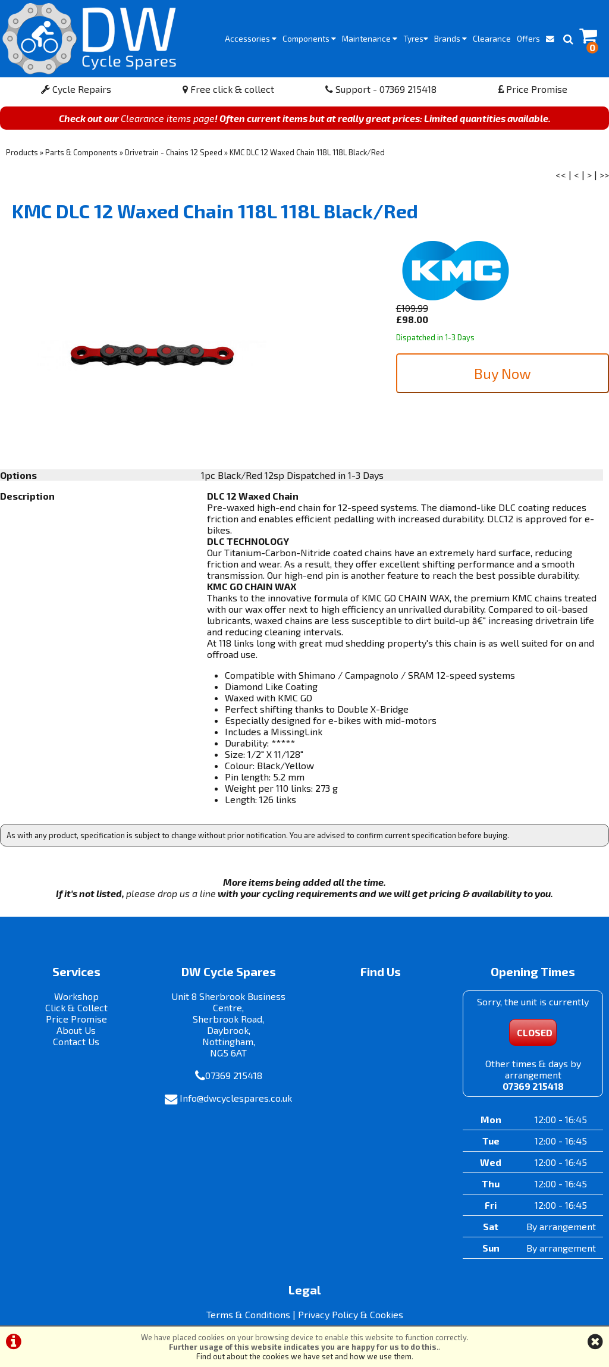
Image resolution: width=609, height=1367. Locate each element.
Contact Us (76, 1041)
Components (309, 38)
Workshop (76, 996)
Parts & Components (81, 152)
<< (560, 174)
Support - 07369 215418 (381, 89)
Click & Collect (76, 1007)
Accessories (251, 38)
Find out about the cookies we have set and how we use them (304, 1356)
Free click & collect (228, 89)
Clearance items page (168, 118)
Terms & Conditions (248, 1314)
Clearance (492, 38)
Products (22, 152)
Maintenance (369, 38)
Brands (450, 38)
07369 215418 (233, 1075)
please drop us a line (171, 893)
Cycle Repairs (76, 89)
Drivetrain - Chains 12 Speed (173, 152)
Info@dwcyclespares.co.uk (236, 1097)
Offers (528, 38)
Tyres (415, 38)
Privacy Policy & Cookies (350, 1314)
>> (604, 174)
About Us (76, 1030)
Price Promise (532, 89)
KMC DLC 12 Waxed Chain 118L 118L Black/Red (307, 152)
